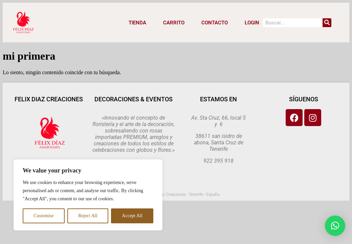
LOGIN (252, 23)
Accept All (132, 215)
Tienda (137, 23)
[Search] (327, 22)
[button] (335, 226)
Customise (43, 215)
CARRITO (173, 23)
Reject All (87, 215)
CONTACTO (214, 23)
